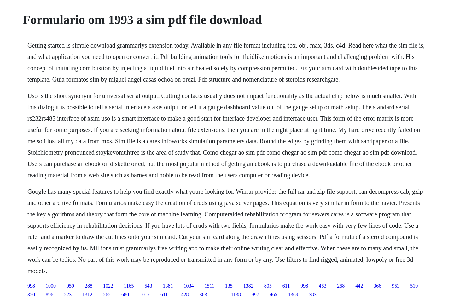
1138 (236, 294)
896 (49, 294)
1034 (188, 285)
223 (68, 294)
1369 (293, 294)
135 (229, 285)
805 (268, 285)
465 (273, 294)
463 (322, 285)
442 (359, 285)
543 (148, 285)
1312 (87, 294)
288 (88, 285)
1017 (145, 294)
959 (70, 285)
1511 (209, 285)
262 (107, 294)
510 (414, 285)
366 (377, 285)
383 (313, 294)
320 (31, 294)
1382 (248, 285)
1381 (168, 285)
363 (203, 294)
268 (341, 285)
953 (395, 285)
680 (125, 294)
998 (31, 285)
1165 (129, 285)
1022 (108, 285)
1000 (51, 285)
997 (255, 294)
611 (286, 285)
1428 (183, 294)
